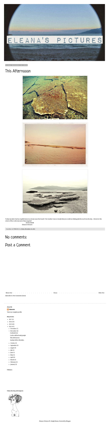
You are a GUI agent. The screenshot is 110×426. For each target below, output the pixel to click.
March (12, 359)
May (11, 355)
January (12, 364)
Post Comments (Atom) (19, 295)
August (12, 348)
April (12, 357)
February (13, 362)
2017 (10, 319)
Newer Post (9, 293)
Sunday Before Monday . (17, 340)
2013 (10, 324)
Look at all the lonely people (18, 335)
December (13, 328)
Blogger (68, 421)
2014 (10, 321)
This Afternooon (14, 337)
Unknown (12, 309)
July (11, 350)
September (13, 345)
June (11, 352)
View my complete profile (14, 312)
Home (55, 293)
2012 (10, 326)
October (12, 343)
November (13, 331)
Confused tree (14, 333)
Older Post (101, 293)
